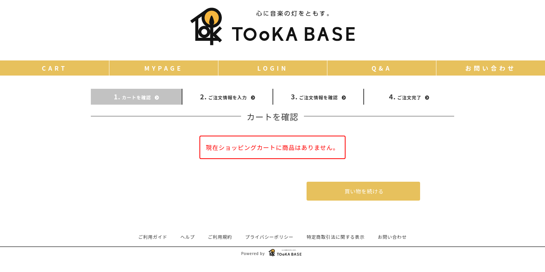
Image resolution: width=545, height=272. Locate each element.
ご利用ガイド (152, 236)
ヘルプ (188, 236)
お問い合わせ (392, 236)
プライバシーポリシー (269, 236)
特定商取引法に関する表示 (336, 236)
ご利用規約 (220, 236)
